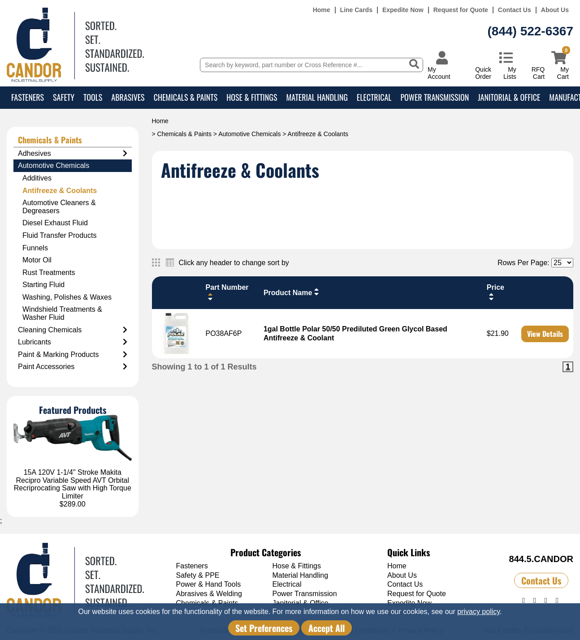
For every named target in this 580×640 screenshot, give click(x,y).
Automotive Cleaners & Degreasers (59, 207)
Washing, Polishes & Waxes (67, 297)
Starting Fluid (43, 284)
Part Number (227, 292)
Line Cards (356, 10)
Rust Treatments (48, 272)
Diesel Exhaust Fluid (55, 223)
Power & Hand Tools (208, 584)
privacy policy (478, 611)
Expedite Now (403, 10)
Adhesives (72, 154)
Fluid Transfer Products (59, 235)
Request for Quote (460, 10)
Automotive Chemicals (249, 133)
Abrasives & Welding (209, 593)
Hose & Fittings (251, 97)
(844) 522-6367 (530, 31)
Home (321, 10)
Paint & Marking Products (72, 355)
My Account (439, 73)
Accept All (326, 628)
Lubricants (72, 342)
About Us (555, 10)
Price (495, 292)
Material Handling (316, 97)
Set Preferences (263, 628)
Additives (37, 178)
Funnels (35, 248)
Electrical (374, 97)
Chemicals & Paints (186, 97)
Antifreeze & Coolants (59, 190)
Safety (63, 97)
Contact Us (514, 10)
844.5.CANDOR (541, 559)
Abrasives (127, 97)
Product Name (292, 292)
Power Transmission (434, 97)
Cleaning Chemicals (72, 330)
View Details (545, 333)
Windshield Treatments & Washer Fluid (62, 313)
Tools (92, 97)
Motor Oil (37, 260)
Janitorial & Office (509, 97)
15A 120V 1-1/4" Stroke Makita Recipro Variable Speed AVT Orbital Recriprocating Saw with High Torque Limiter (72, 484)
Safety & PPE (198, 575)
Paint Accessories (72, 367)
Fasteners (27, 97)
